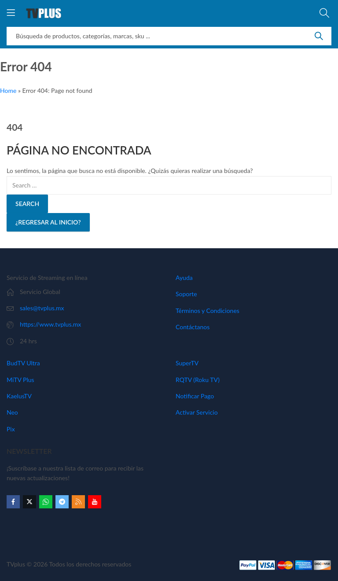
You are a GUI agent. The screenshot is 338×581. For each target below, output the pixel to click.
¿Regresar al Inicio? (48, 222)
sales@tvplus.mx (42, 308)
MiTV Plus (20, 379)
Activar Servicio (197, 412)
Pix (11, 429)
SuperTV (187, 363)
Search (318, 36)
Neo (12, 412)
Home (8, 90)
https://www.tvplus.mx (50, 324)
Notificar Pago (195, 396)
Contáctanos (192, 327)
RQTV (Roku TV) (198, 379)
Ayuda (184, 277)
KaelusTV (19, 396)
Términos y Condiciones (207, 310)
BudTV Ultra (23, 363)
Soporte (186, 294)
